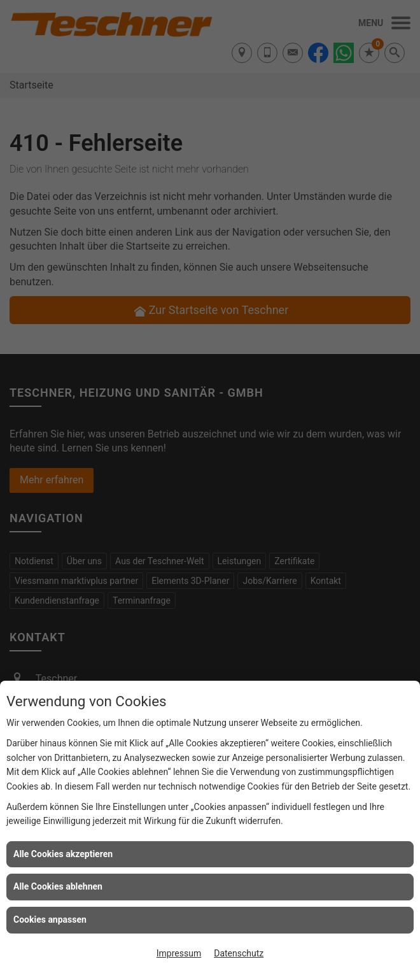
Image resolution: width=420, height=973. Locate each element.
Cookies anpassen (50, 919)
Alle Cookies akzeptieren (63, 854)
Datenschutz (238, 953)
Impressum (179, 953)
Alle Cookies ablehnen (57, 886)
